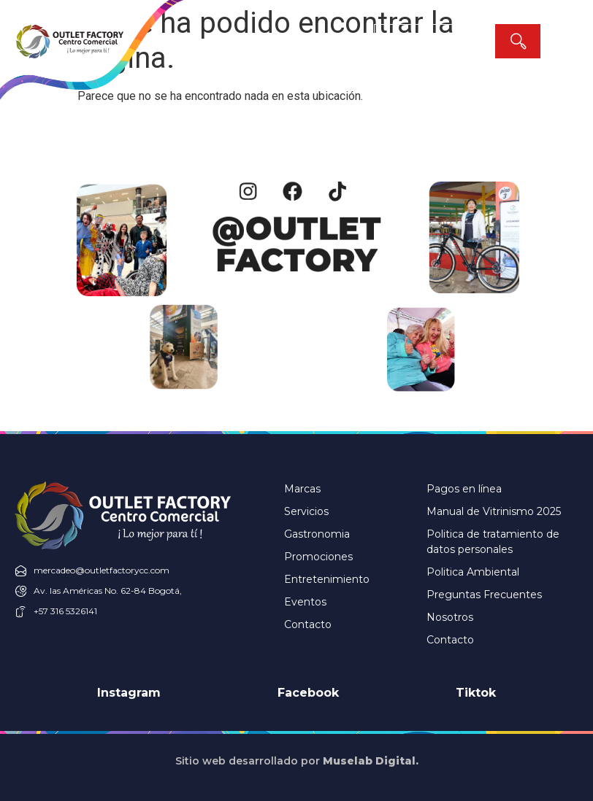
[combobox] (434, 41)
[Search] (517, 41)
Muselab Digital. (370, 760)
